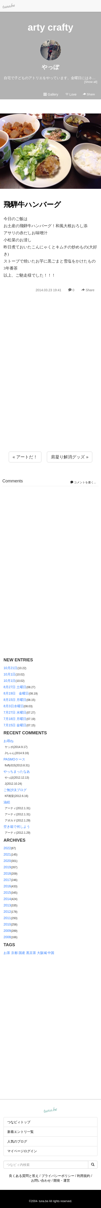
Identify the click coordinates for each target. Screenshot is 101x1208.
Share (89, 94)
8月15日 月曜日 (15, 700)
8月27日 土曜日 (15, 687)
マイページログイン (22, 1151)
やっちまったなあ (17, 771)
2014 (7, 899)
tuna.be (50, 1110)
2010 (7, 924)
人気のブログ (17, 1141)
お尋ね (8, 741)
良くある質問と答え (24, 1176)
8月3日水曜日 (14, 706)
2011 (7, 918)
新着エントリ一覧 (20, 1132)
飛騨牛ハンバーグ (32, 204)
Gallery (51, 94)
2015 (7, 892)
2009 (7, 931)
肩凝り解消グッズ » (69, 457)
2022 (7, 848)
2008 (7, 937)
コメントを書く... (83, 482)
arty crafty (50, 27)
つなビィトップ (18, 1122)
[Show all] (90, 82)
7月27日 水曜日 (15, 712)
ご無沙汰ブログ (15, 790)
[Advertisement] (50, 382)
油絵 (7, 802)
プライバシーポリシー (57, 1176)
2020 (7, 861)
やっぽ (50, 67)
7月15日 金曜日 (15, 725)
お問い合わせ (41, 1180)
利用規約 (83, 1176)
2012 (7, 911)
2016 (7, 886)
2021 (7, 854)
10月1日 (10, 674)
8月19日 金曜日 (16, 693)
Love (71, 94)
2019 (7, 867)
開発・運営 (61, 1180)
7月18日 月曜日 (15, 719)
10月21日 (10, 668)
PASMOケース (14, 759)
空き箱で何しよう (17, 826)
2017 (7, 880)
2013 (7, 905)
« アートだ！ (25, 457)
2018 (7, 873)
